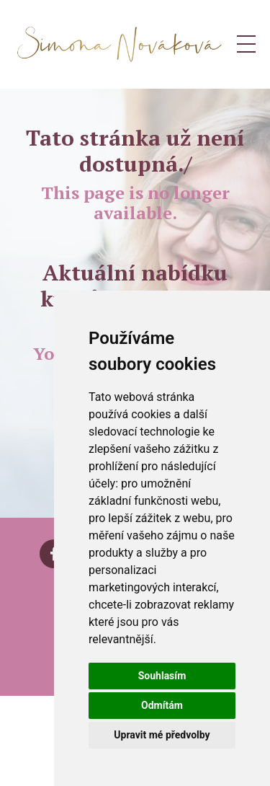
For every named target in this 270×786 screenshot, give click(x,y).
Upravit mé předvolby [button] (162, 735)
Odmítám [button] (162, 705)
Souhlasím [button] (162, 675)
